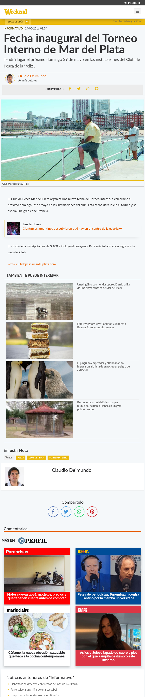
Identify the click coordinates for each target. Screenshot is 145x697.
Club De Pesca (36, 458)
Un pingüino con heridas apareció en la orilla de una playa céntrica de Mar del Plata (103, 286)
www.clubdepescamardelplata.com (32, 264)
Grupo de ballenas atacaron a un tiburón (34, 695)
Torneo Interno (58, 458)
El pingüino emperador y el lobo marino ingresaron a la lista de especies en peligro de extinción (103, 366)
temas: (9, 457)
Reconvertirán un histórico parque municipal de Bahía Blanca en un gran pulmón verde (99, 406)
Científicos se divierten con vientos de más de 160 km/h (44, 684)
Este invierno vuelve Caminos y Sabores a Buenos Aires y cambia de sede (101, 325)
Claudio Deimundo (32, 76)
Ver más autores (27, 80)
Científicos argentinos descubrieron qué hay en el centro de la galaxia (71, 228)
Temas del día (18, 22)
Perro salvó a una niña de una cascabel (33, 689)
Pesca (20, 458)
